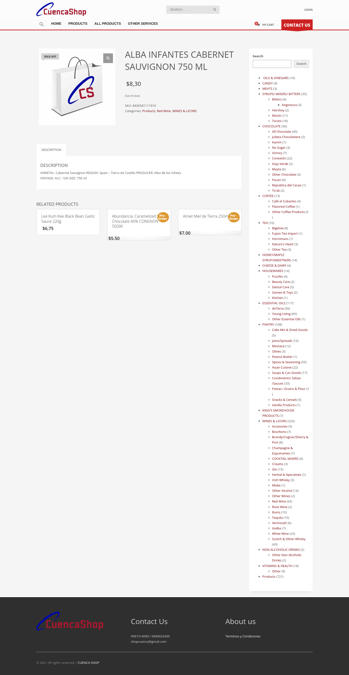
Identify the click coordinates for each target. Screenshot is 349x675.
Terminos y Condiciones (242, 636)
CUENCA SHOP (88, 662)
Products (148, 111)
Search (258, 56)
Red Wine (164, 111)
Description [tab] (51, 150)
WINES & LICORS (184, 111)
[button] (41, 24)
